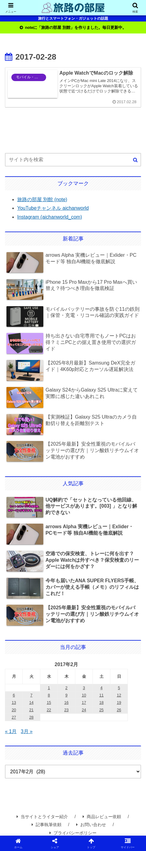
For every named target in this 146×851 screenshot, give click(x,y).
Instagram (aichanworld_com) (49, 217)
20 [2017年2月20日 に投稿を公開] (14, 710)
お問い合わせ (91, 824)
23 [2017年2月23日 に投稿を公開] (66, 710)
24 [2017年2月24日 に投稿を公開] (84, 710)
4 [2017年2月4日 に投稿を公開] (101, 687)
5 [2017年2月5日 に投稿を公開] (119, 687)
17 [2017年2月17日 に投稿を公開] (84, 702)
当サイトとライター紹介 (42, 816)
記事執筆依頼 (46, 824)
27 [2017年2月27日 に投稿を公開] (14, 717)
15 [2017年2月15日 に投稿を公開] (49, 702)
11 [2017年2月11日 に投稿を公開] (101, 695)
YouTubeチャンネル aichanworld (53, 208)
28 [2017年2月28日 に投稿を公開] (31, 717)
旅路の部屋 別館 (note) (42, 199)
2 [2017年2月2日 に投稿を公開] (66, 687)
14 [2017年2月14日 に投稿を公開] (31, 702)
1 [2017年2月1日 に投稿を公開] (49, 687)
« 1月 (11, 731)
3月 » (27, 731)
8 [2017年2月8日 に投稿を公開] (49, 695)
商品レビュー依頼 (102, 816)
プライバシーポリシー (73, 832)
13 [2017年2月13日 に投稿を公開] (14, 702)
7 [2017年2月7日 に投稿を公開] (31, 695)
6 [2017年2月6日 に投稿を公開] (14, 695)
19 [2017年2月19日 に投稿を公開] (119, 702)
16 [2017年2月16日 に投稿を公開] (66, 702)
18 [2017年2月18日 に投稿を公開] (101, 702)
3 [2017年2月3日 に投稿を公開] (84, 687)
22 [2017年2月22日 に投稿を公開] (49, 710)
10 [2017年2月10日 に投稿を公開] (84, 695)
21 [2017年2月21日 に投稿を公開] (31, 710)
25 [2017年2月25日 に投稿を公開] (101, 710)
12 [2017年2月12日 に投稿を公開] (119, 695)
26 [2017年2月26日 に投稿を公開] (119, 710)
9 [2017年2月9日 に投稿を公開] (66, 695)
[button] (135, 160)
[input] (73, 159)
